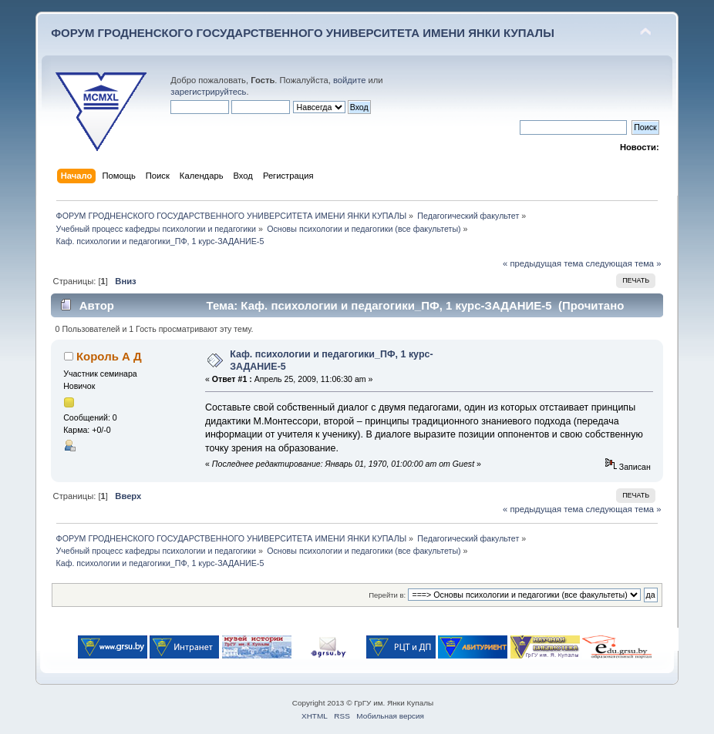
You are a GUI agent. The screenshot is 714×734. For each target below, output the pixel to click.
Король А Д (109, 356)
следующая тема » (624, 263)
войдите (349, 80)
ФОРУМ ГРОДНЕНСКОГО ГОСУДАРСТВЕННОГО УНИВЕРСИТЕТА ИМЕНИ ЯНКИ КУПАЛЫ (302, 32)
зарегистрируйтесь (208, 91)
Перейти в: (387, 595)
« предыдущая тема (543, 263)
